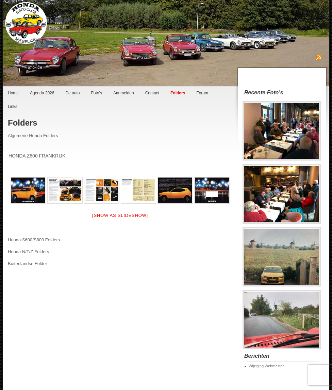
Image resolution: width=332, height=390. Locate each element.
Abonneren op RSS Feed (299, 57)
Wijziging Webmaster (266, 366)
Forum (202, 93)
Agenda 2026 (42, 93)
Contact (152, 93)
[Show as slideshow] (120, 215)
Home (13, 93)
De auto (72, 93)
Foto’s (96, 93)
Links (12, 106)
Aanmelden (123, 93)
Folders (177, 93)
